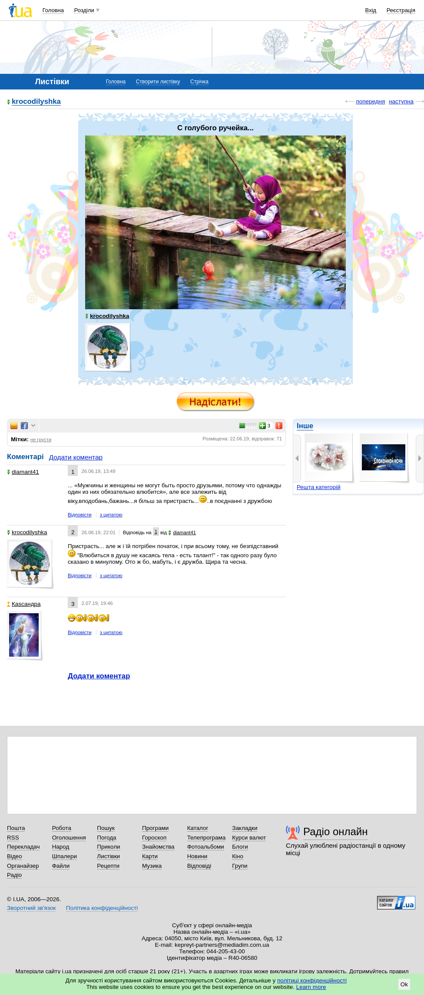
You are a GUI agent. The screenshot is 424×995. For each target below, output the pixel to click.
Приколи (108, 846)
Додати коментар (76, 457)
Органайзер (23, 866)
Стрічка (199, 82)
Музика (152, 866)
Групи (239, 866)
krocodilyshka (36, 102)
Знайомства (158, 846)
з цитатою (111, 514)
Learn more (311, 987)
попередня (370, 101)
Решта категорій (319, 487)
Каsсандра (23, 604)
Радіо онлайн (335, 831)
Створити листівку (158, 82)
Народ (61, 846)
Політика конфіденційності (102, 908)
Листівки (108, 856)
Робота (61, 828)
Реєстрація (401, 10)
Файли (61, 866)
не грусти (41, 439)
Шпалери (64, 856)
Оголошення (69, 837)
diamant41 (23, 472)
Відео (14, 856)
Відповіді (199, 866)
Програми (155, 828)
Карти (150, 856)
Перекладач (23, 846)
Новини (197, 856)
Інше (305, 426)
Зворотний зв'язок (31, 908)
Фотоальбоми (205, 846)
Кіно (237, 856)
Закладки (244, 828)
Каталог (198, 828)
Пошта (16, 828)
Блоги (240, 846)
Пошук (106, 828)
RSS (13, 837)
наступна (401, 101)
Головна (53, 10)
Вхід (371, 10)
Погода (106, 837)
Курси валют (249, 837)
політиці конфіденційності (312, 980)
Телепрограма (206, 837)
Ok (404, 984)
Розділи (84, 10)
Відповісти (80, 514)
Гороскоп (154, 837)
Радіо (14, 875)
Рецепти (108, 866)
